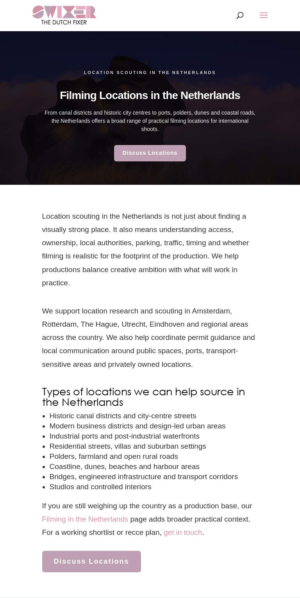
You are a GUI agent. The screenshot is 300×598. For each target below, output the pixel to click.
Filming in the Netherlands (85, 519)
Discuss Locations (150, 153)
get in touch (183, 532)
